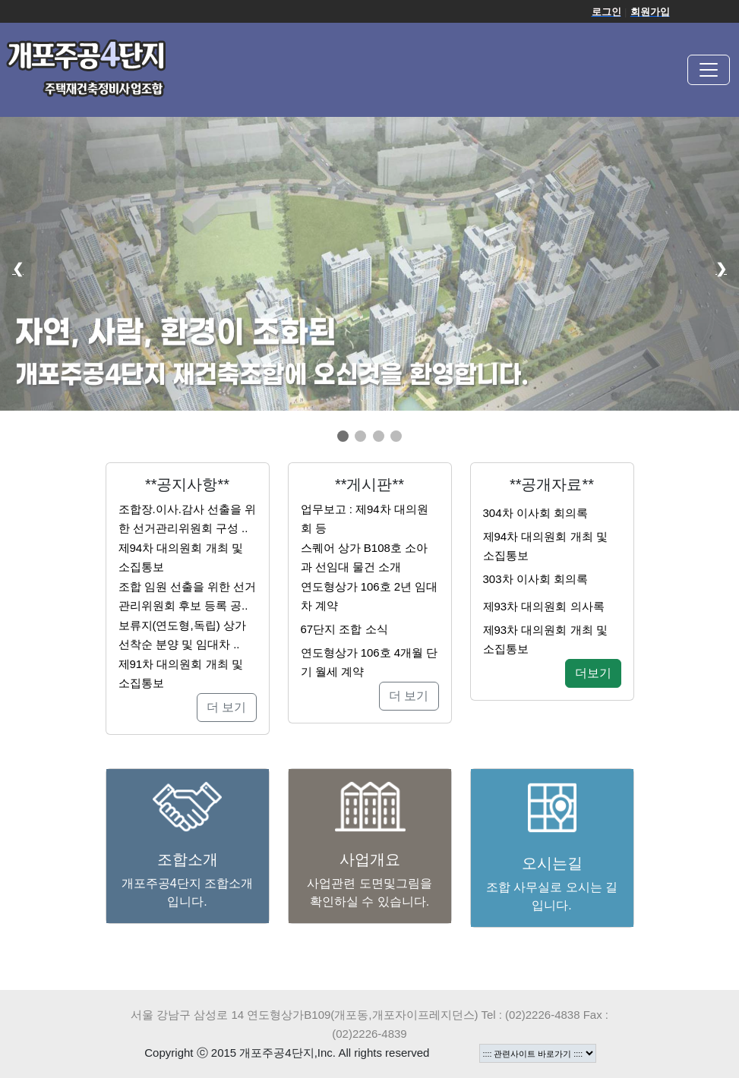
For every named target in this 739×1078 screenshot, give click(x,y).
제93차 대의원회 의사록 (544, 606)
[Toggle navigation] (708, 70)
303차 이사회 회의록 (535, 578)
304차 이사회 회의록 (535, 512)
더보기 (593, 673)
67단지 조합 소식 (344, 629)
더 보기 (226, 707)
